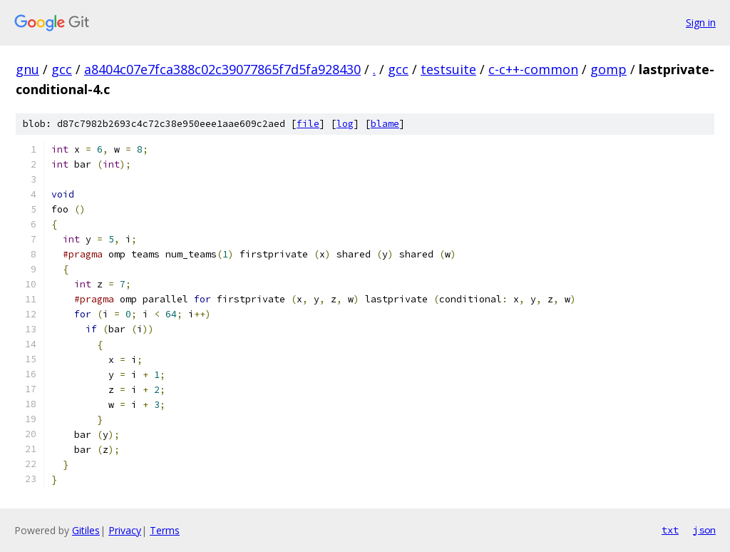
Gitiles (86, 530)
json (704, 529)
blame (385, 124)
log (345, 124)
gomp (608, 69)
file (308, 124)
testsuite (448, 69)
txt (670, 529)
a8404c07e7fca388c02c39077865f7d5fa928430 (222, 69)
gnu (27, 69)
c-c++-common (533, 69)
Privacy (124, 530)
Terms (165, 530)
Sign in (701, 22)
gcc (61, 69)
